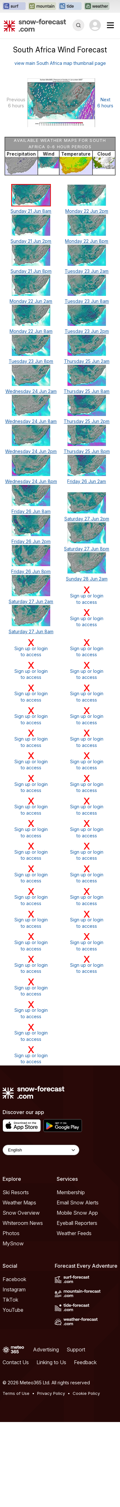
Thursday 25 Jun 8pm (87, 451)
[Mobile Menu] (110, 25)
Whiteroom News (23, 1223)
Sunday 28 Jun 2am (87, 578)
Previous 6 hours (16, 103)
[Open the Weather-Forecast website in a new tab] (96, 6)
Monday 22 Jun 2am (31, 301)
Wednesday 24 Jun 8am (31, 421)
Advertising (46, 1349)
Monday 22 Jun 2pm (86, 211)
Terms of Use (16, 1393)
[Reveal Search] (78, 25)
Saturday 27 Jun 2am (31, 601)
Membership (71, 1192)
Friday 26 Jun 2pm (31, 541)
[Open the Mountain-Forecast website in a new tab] (42, 6)
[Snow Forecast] (35, 25)
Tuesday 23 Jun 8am (87, 301)
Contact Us (16, 1362)
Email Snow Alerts (78, 1202)
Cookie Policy (86, 1393)
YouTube (13, 1310)
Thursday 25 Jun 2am (86, 361)
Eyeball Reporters (77, 1223)
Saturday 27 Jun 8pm (86, 548)
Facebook (14, 1279)
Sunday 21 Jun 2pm (31, 241)
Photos (11, 1233)
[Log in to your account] (95, 25)
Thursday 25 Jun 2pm (86, 421)
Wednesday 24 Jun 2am (31, 391)
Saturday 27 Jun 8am (31, 631)
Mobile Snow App (77, 1213)
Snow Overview (21, 1213)
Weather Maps (19, 1202)
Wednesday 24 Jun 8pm (31, 481)
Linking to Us (51, 1362)
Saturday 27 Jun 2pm (86, 518)
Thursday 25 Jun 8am (86, 391)
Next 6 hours (105, 103)
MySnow (13, 1243)
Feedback (85, 1362)
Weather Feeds (74, 1233)
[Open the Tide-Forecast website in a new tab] (70, 6)
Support (76, 1349)
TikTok (10, 1299)
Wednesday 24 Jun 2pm (31, 451)
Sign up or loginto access (87, 595)
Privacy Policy (51, 1393)
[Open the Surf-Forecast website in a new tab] (14, 6)
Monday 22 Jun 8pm (86, 241)
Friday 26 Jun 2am (86, 481)
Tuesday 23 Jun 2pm (87, 331)
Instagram (14, 1289)
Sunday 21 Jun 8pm (31, 271)
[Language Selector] (41, 1150)
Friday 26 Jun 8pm (31, 571)
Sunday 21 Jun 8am (31, 211)
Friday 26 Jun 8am (31, 511)
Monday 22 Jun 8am (31, 331)
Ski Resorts (16, 1192)
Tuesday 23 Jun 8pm (31, 361)
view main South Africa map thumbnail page (60, 63)
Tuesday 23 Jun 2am (86, 271)
